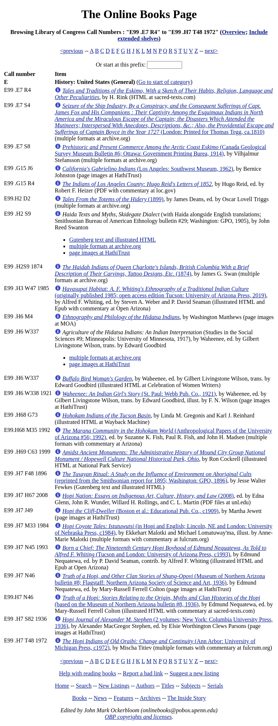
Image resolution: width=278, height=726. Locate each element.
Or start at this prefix (120, 64)
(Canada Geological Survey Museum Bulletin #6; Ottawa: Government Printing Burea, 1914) (160, 150)
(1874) (152, 270)
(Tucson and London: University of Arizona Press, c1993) (160, 551)
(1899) (113, 199)
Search (84, 686)
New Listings (114, 686)
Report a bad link (143, 673)
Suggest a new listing (194, 673)
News (100, 698)
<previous (71, 51)
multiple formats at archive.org (105, 246)
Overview (234, 32)
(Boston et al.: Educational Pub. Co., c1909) (140, 511)
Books (79, 698)
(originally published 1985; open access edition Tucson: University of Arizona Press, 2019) (160, 292)
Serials (215, 686)
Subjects (191, 686)
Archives (150, 698)
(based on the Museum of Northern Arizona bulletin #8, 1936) (157, 601)
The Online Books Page (139, 14)
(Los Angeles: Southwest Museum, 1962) (147, 169)
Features (123, 698)
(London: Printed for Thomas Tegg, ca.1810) (164, 119)
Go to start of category (164, 82)
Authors (145, 686)
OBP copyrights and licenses (138, 717)
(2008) (147, 496)
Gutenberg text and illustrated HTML (112, 240)
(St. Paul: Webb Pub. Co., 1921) (139, 394)
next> (211, 51)
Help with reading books (87, 673)
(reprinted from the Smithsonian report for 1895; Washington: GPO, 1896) (153, 477)
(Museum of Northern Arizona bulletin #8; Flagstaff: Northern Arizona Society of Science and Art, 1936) (160, 579)
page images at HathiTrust (99, 253)
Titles (167, 686)
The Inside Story (186, 698)
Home (62, 686)
